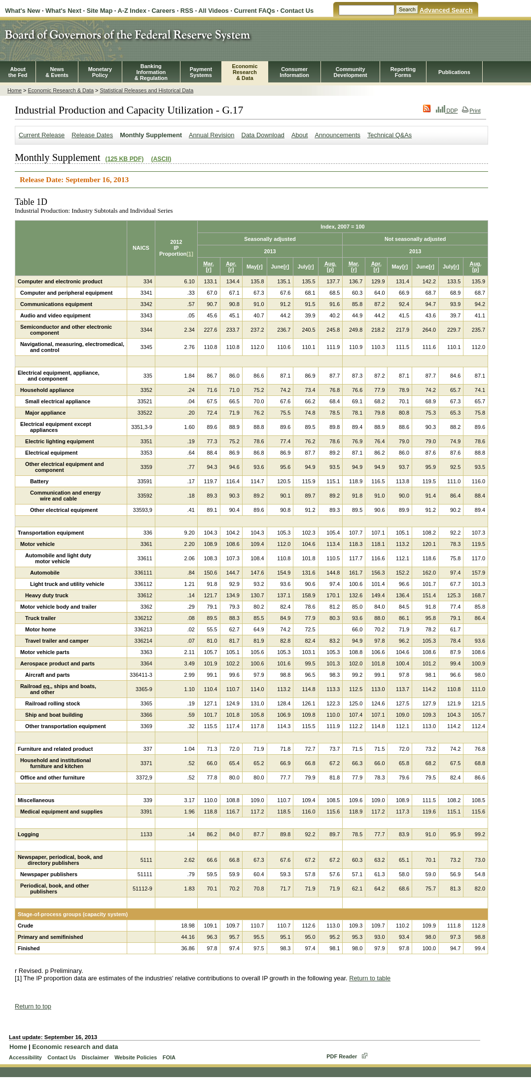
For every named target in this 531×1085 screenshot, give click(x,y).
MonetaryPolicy (100, 72)
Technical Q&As (389, 135)
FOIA (169, 1057)
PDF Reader (341, 1056)
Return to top (33, 1006)
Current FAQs (254, 10)
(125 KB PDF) (125, 158)
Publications (454, 72)
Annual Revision (211, 135)
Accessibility (25, 1057)
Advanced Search (446, 10)
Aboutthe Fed (18, 72)
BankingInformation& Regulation (151, 72)
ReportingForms (403, 72)
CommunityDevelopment (350, 72)
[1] (189, 254)
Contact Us (297, 10)
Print (471, 111)
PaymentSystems (201, 72)
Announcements (337, 135)
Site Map (100, 10)
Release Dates (92, 135)
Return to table (369, 978)
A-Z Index (131, 10)
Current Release (42, 135)
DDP (447, 111)
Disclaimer (94, 1057)
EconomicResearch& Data (244, 72)
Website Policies (135, 1057)
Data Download (262, 135)
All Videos (213, 10)
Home (14, 90)
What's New (22, 10)
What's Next (63, 10)
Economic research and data (75, 1046)
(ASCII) (161, 158)
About (299, 135)
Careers (163, 10)
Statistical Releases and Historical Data (146, 90)
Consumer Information (294, 72)
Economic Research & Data (61, 90)
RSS (186, 10)
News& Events (57, 72)
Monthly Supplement (151, 135)
